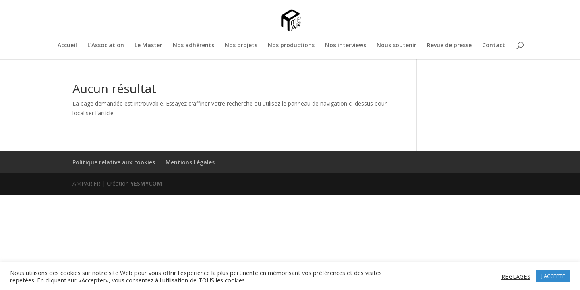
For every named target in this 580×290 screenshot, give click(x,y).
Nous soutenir (396, 45)
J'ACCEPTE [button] (553, 276)
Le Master (148, 45)
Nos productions (291, 45)
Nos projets (241, 45)
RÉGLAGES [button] (515, 276)
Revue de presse (449, 45)
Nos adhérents (193, 45)
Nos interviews (345, 45)
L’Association (105, 45)
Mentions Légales (190, 162)
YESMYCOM (146, 183)
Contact (493, 45)
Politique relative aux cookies (113, 162)
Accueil (67, 45)
